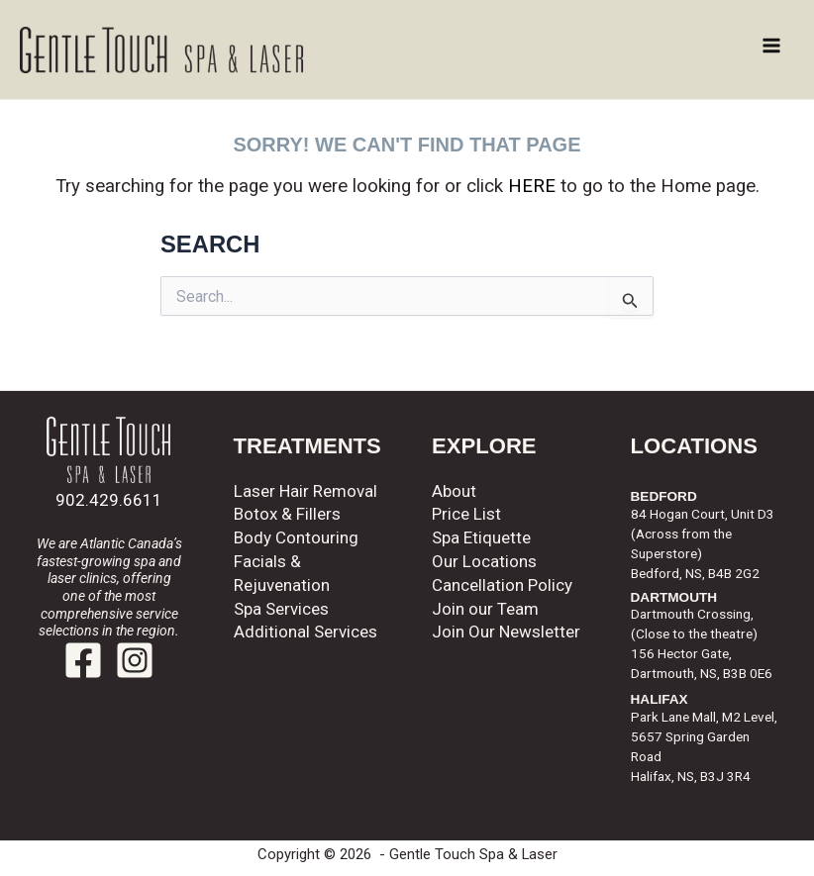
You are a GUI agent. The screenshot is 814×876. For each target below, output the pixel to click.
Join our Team (485, 609)
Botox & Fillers (287, 514)
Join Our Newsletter (506, 631)
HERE (532, 186)
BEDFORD (664, 496)
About (454, 491)
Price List (466, 514)
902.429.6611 (108, 500)
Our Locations (484, 561)
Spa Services (281, 609)
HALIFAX (659, 699)
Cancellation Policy (502, 585)
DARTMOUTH (674, 597)
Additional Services (305, 631)
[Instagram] (134, 660)
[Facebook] (83, 660)
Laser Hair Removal (305, 491)
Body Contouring (296, 537)
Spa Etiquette (481, 537)
